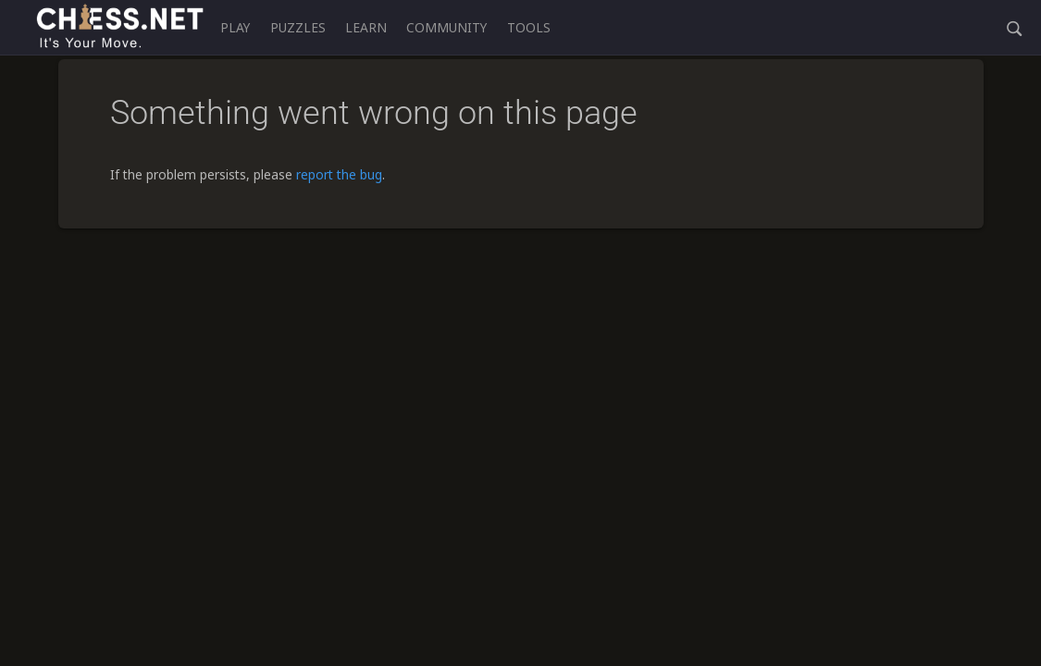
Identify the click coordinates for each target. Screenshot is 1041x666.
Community (446, 27)
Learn (366, 27)
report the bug (339, 174)
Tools (529, 27)
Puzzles (298, 27)
